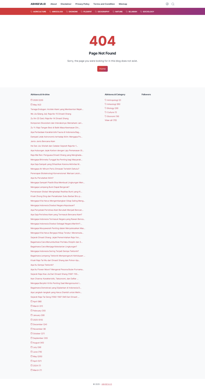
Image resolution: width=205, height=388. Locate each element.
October (38, 332)
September (40, 336)
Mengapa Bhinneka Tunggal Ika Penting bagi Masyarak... (58, 159)
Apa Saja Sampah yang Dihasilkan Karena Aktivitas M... (58, 164)
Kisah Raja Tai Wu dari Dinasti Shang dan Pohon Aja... (57, 259)
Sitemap (124, 4)
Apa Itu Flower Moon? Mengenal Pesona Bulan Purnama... (59, 268)
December (39, 323)
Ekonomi (113, 116)
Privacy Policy (83, 4)
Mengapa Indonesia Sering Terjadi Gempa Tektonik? (56, 250)
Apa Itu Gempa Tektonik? (43, 264)
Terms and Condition (105, 4)
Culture (111, 112)
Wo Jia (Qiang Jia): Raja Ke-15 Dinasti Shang (53, 113)
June (37, 350)
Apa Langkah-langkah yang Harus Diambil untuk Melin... (58, 291)
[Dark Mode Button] (167, 3)
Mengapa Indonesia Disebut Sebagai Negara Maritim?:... (58, 223)
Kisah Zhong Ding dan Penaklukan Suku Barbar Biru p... (58, 195)
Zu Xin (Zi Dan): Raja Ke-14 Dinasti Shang (51, 118)
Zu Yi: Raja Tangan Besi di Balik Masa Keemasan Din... (57, 127)
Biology (112, 108)
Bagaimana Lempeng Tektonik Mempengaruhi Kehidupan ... (60, 255)
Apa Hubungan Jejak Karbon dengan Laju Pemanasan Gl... (59, 150)
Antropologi (114, 100)
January (38, 314)
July (36, 346)
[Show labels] (111, 120)
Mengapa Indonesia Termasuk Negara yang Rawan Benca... (60, 218)
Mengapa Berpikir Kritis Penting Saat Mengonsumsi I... (57, 282)
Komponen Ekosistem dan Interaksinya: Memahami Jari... (59, 123)
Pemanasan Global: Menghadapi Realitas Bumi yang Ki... (58, 191)
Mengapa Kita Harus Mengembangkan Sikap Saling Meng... (60, 200)
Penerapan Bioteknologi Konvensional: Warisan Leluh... (57, 173)
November (39, 327)
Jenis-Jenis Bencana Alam (43, 141)
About (55, 4)
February (39, 309)
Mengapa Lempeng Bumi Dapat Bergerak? (51, 186)
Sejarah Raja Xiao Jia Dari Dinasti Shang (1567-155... (56, 273)
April (37, 300)
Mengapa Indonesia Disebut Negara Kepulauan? (54, 204)
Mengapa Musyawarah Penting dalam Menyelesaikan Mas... (60, 227)
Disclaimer (67, 4)
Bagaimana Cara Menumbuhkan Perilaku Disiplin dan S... (58, 241)
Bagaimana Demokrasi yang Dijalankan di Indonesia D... (58, 286)
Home (102, 68)
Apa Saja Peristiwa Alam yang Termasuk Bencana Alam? (58, 214)
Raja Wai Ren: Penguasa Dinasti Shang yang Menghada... (58, 154)
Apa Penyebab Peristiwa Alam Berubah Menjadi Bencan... (59, 209)
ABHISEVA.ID (39, 3)
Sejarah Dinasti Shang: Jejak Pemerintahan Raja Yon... (57, 236)
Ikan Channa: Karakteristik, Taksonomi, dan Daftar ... (56, 277)
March (37, 305)
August (38, 341)
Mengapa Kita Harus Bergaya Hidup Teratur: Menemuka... (59, 232)
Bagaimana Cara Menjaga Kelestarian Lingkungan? (55, 245)
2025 (37, 318)
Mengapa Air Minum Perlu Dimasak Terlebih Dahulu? (56, 168)
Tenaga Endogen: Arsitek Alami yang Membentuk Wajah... (59, 109)
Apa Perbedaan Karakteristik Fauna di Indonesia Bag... (57, 132)
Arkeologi (113, 104)
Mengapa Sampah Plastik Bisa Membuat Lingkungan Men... (60, 182)
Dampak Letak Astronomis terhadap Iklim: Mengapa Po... (59, 136)
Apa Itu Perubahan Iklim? (43, 177)
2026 (38, 100)
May (36, 104)
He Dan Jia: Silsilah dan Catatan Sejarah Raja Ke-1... (56, 145)
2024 (36, 364)
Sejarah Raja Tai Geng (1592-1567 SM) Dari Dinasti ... (57, 295)
